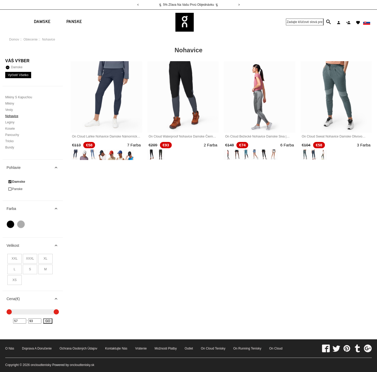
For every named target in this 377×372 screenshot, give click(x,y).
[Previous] (138, 5)
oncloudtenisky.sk (82, 365)
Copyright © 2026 (18, 365)
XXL (15, 258)
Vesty (9, 110)
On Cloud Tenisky (213, 348)
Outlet (189, 348)
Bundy (9, 147)
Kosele (10, 128)
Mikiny (9, 103)
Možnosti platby (165, 348)
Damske (42, 22)
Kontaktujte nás (116, 348)
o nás (9, 348)
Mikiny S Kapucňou (18, 97)
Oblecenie (31, 39)
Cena (35, 299)
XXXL (30, 258)
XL (45, 258)
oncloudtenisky (41, 365)
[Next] (239, 5)
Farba (35, 208)
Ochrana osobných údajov (78, 348)
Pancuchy (12, 135)
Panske (74, 22)
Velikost (35, 245)
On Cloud (275, 348)
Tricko (9, 141)
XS (14, 280)
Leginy (9, 122)
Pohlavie (35, 167)
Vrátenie (141, 348)
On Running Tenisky (247, 348)
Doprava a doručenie (37, 348)
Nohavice (11, 116)
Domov (14, 39)
